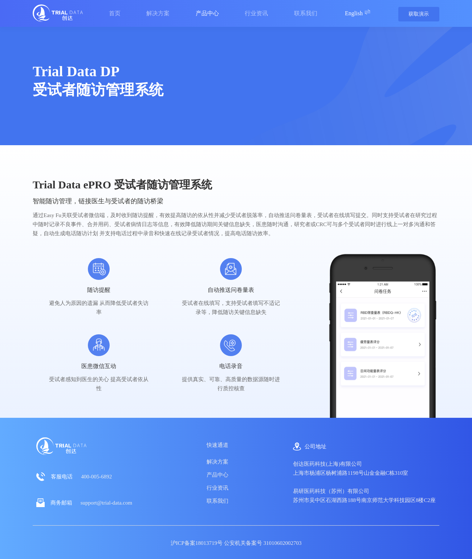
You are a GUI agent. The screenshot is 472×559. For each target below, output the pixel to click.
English (358, 12)
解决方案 (217, 462)
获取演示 (418, 14)
